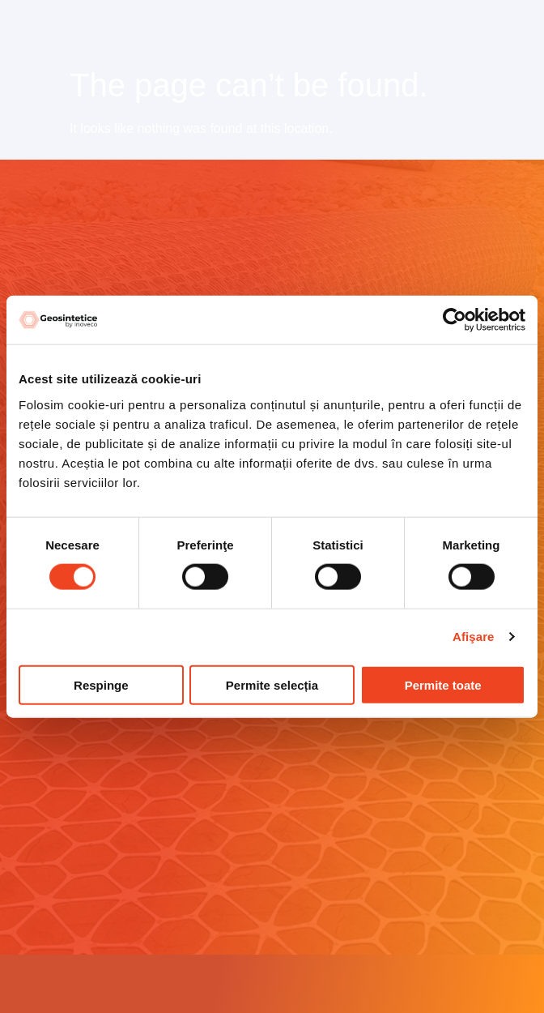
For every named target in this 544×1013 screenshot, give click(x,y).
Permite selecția (272, 684)
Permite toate (443, 684)
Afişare (474, 636)
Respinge (101, 684)
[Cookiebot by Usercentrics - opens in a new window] (454, 320)
